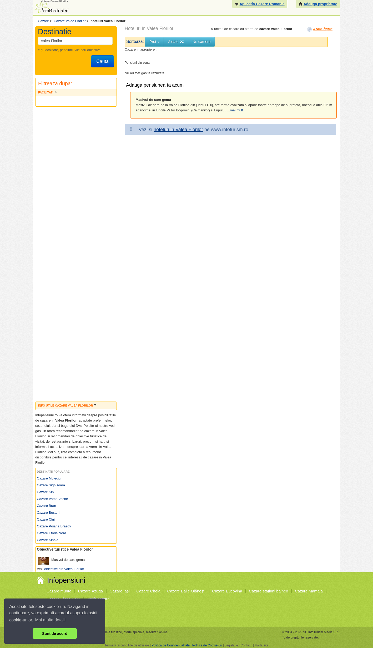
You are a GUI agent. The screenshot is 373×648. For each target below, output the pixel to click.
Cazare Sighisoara (51, 485)
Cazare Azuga (90, 591)
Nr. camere (201, 41)
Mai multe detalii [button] (50, 620)
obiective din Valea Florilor (64, 569)
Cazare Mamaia (309, 591)
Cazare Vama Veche (52, 499)
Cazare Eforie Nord (51, 533)
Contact (245, 645)
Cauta (102, 61)
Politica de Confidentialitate (171, 645)
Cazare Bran (46, 506)
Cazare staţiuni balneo (268, 591)
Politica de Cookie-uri (207, 645)
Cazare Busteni (48, 513)
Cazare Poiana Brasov (54, 526)
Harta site (261, 645)
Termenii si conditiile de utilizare (127, 645)
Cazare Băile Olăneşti (186, 591)
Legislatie (231, 645)
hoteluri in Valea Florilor (178, 129)
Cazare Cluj (46, 519)
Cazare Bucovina (227, 591)
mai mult (236, 110)
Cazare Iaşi (120, 591)
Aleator (176, 41)
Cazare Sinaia (47, 540)
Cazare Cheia (148, 591)
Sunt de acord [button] (54, 633)
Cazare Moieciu (49, 478)
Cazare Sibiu (46, 492)
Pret (154, 41)
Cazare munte (59, 591)
